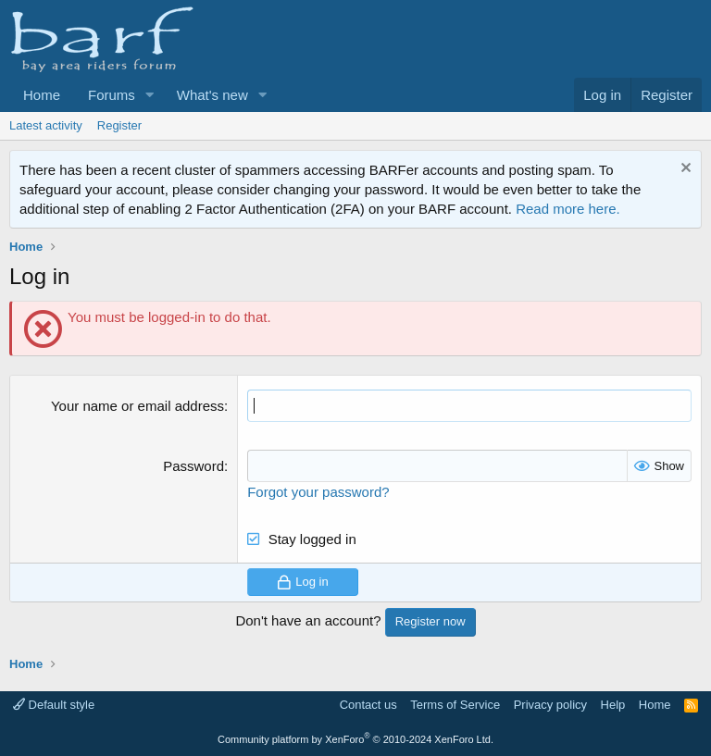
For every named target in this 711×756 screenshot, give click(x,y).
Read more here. (568, 209)
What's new (212, 95)
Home (41, 95)
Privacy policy (550, 705)
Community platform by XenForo (355, 739)
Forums (111, 95)
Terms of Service (455, 705)
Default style (53, 705)
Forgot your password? (318, 492)
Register (119, 125)
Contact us (368, 705)
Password (193, 466)
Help (613, 705)
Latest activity (45, 125)
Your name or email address (137, 406)
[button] (150, 95)
